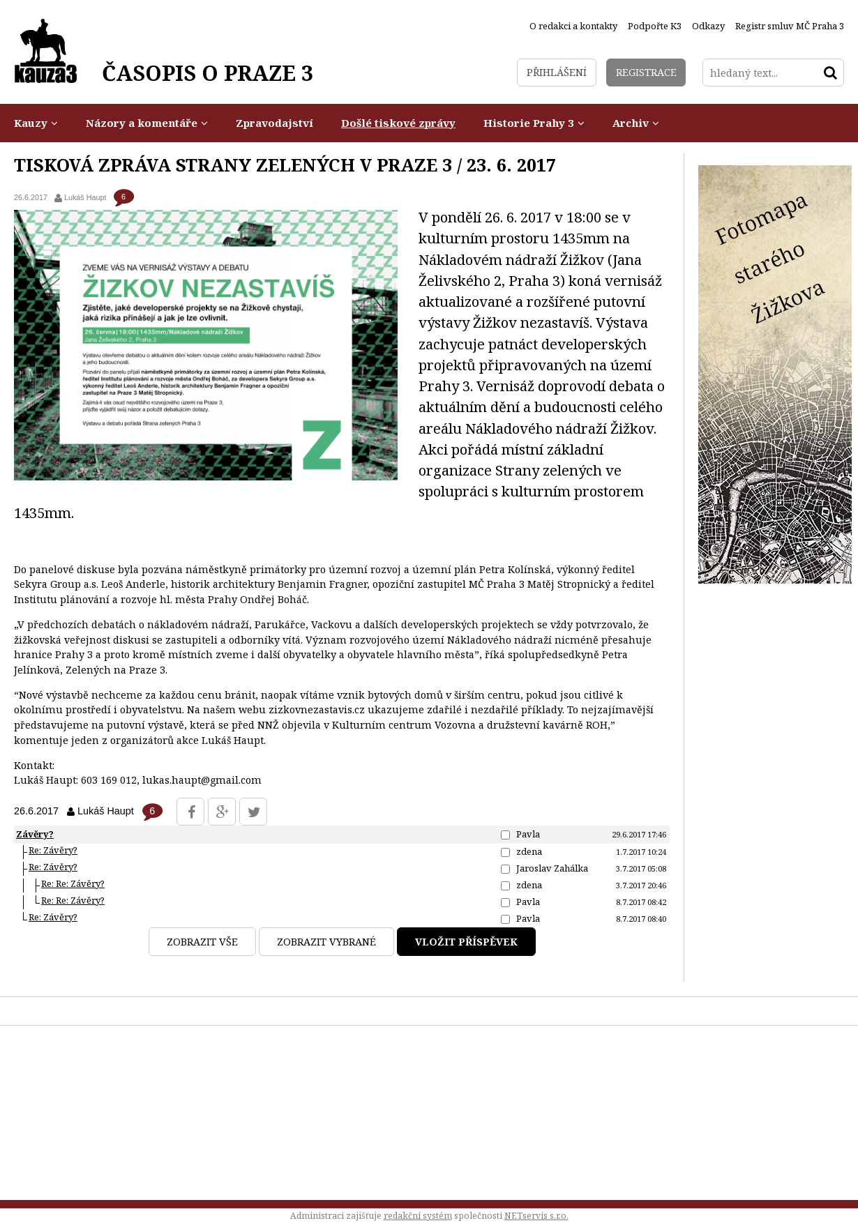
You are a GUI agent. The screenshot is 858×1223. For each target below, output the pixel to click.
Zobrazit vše (202, 941)
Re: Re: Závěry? (73, 883)
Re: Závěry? (53, 850)
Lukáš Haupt (85, 197)
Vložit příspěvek (466, 941)
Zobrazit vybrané (326, 941)
